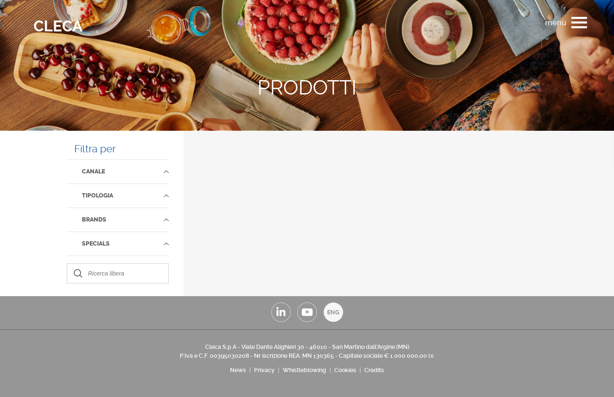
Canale (93, 171)
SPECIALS (96, 243)
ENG (333, 312)
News (238, 370)
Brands (94, 219)
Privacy (264, 370)
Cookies (345, 370)
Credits (374, 370)
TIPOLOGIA (97, 195)
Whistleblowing (304, 370)
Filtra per (95, 149)
